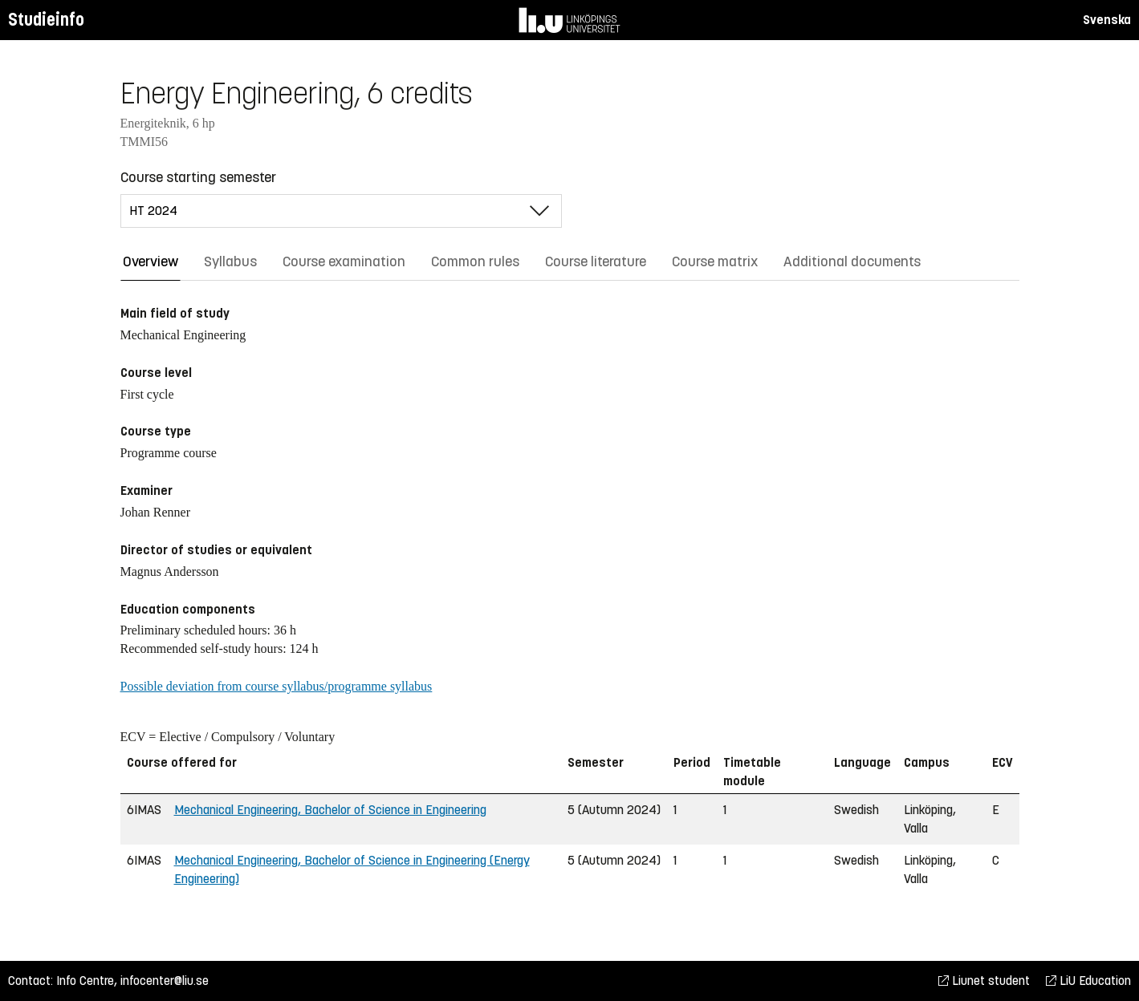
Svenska (1107, 19)
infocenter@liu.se (164, 980)
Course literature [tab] (595, 261)
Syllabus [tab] (230, 261)
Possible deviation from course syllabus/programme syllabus (276, 686)
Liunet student (984, 980)
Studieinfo (46, 19)
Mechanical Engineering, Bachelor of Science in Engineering (330, 809)
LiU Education (1088, 980)
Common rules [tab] (475, 261)
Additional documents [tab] (852, 261)
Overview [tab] (150, 261)
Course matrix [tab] (715, 261)
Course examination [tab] (344, 261)
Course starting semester (198, 177)
